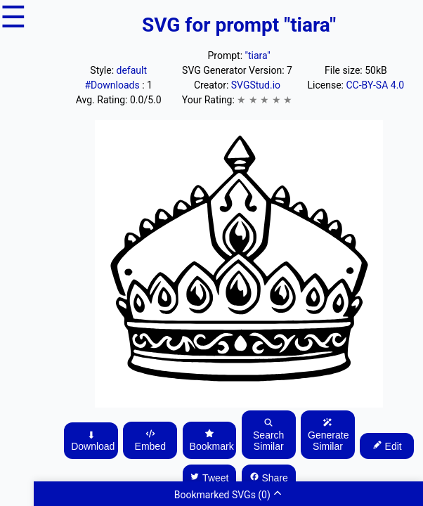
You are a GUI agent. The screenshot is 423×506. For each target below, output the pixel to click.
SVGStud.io (255, 85)
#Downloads (113, 85)
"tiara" (258, 55)
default (132, 70)
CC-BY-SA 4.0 (375, 85)
